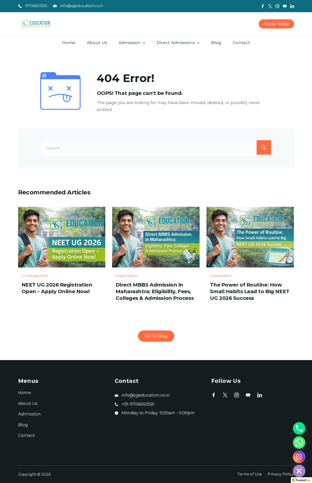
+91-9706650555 (138, 403)
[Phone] (299, 428)
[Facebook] (263, 6)
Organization (127, 275)
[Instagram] (277, 6)
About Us (97, 42)
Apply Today (276, 23)
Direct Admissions (178, 42)
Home (68, 42)
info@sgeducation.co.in (81, 6)
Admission (132, 42)
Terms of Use (249, 474)
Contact (241, 42)
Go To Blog (156, 335)
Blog (216, 42)
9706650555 (36, 6)
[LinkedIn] (292, 6)
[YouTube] (285, 6)
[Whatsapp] (299, 442)
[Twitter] (270, 6)
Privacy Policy (281, 474)
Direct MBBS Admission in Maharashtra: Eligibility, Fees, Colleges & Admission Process (155, 291)
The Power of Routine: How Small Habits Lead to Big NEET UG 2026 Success (249, 291)
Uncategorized (35, 275)
